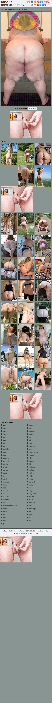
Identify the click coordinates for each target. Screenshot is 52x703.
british (4, 479)
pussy (30, 479)
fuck (3, 521)
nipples (30, 461)
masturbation (32, 452)
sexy (29, 491)
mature (30, 455)
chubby (4, 491)
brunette (5, 482)
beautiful (5, 458)
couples (5, 497)
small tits (31, 503)
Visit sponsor (32, 108)
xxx (29, 521)
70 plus (4, 434)
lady (29, 440)
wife (29, 518)
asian (4, 443)
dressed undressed (9, 506)
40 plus (4, 425)
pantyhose (31, 473)
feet (3, 518)
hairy (29, 428)
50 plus (4, 428)
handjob (30, 431)
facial (4, 512)
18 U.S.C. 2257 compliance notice (37, 531)
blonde (4, 470)
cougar (4, 494)
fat (3, 515)
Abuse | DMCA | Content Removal (14, 531)
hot (29, 437)
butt (3, 488)
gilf (3, 524)
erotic (4, 509)
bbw (3, 452)
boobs (4, 476)
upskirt (30, 515)
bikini (4, 467)
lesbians (31, 446)
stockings (31, 509)
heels (30, 434)
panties (30, 470)
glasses (30, 425)
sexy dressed (33, 494)
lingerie (30, 449)
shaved (30, 497)
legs (29, 443)
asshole (5, 449)
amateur (5, 437)
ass (3, 446)
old (29, 464)
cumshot (5, 500)
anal (3, 440)
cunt (3, 503)
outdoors (31, 467)
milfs (29, 458)
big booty (5, 461)
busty (4, 485)
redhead (31, 482)
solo (29, 506)
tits (29, 512)
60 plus (4, 431)
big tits (4, 464)
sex (29, 488)
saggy (30, 485)
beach (4, 455)
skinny (30, 500)
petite (30, 476)
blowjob (5, 473)
